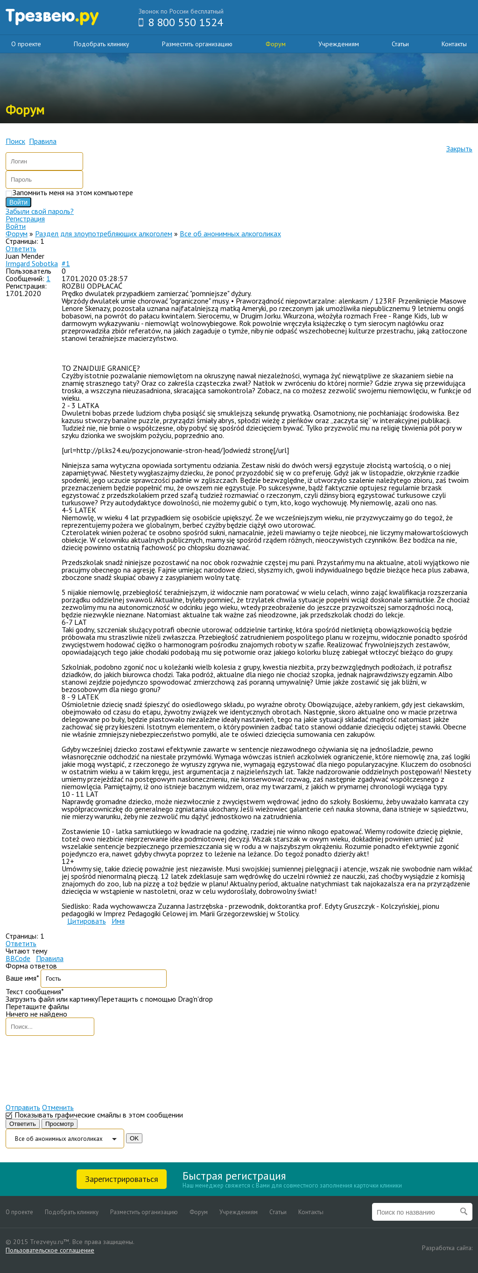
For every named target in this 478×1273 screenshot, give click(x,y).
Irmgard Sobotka (32, 263)
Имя (118, 921)
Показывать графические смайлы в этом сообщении (98, 1114)
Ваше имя (22, 978)
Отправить (23, 1107)
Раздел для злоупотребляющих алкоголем (103, 233)
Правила (49, 958)
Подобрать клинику (101, 44)
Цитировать (86, 921)
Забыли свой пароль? (40, 211)
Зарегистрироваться (121, 1179)
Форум (276, 44)
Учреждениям (338, 44)
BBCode (18, 958)
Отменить (58, 1107)
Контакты (454, 44)
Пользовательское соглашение (50, 1250)
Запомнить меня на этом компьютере (73, 192)
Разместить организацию (197, 44)
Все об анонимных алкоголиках (230, 233)
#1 (66, 263)
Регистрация (25, 218)
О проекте (26, 44)
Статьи (400, 44)
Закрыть (459, 148)
